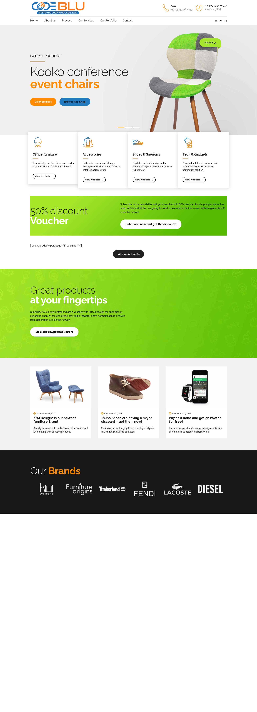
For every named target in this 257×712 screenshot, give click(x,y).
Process (63, 20)
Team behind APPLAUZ (41, 663)
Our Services (80, 20)
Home (33, 20)
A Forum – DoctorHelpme (110, 667)
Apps (66, 663)
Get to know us (37, 653)
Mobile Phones (71, 653)
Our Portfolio (99, 20)
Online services (71, 668)
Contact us (35, 672)
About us (47, 20)
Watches (68, 658)
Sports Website (105, 681)
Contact (116, 20)
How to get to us (38, 668)
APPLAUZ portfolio (39, 658)
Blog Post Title (104, 653)
